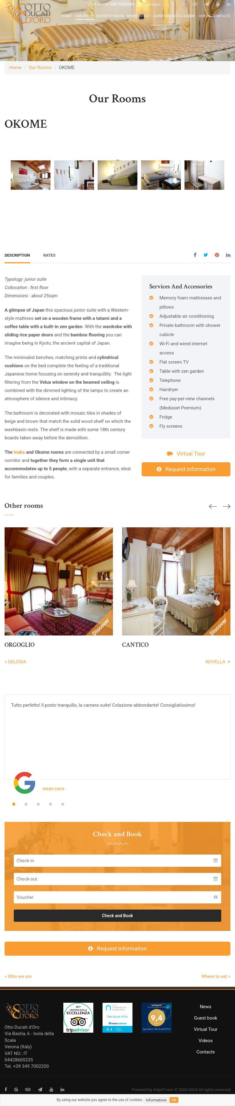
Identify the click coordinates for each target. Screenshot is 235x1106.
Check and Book (117, 915)
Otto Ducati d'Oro (22, 1027)
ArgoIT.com (163, 1089)
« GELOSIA (15, 662)
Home (15, 67)
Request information (186, 469)
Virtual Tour (186, 453)
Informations (156, 1100)
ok (174, 1100)
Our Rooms (40, 67)
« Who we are (18, 976)
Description (17, 255)
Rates (49, 255)
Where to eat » (215, 976)
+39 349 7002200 (118, 11)
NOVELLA (218, 662)
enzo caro (53, 788)
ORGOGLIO (20, 645)
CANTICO (135, 645)
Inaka (20, 452)
